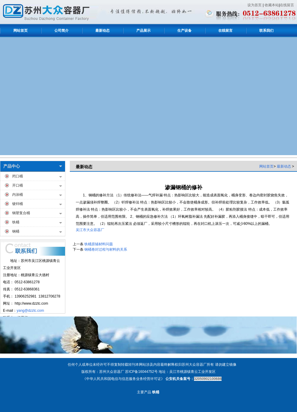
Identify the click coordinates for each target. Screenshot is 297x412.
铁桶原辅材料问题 (98, 244)
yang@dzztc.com (30, 310)
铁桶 (37, 222)
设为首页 (254, 5)
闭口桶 (37, 176)
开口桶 (37, 185)
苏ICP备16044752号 (141, 372)
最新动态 (284, 166)
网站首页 (266, 166)
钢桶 (37, 231)
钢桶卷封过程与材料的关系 (105, 249)
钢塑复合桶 (37, 213)
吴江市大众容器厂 (90, 230)
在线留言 (287, 5)
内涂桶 (37, 195)
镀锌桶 (37, 204)
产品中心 (32, 166)
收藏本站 (272, 5)
